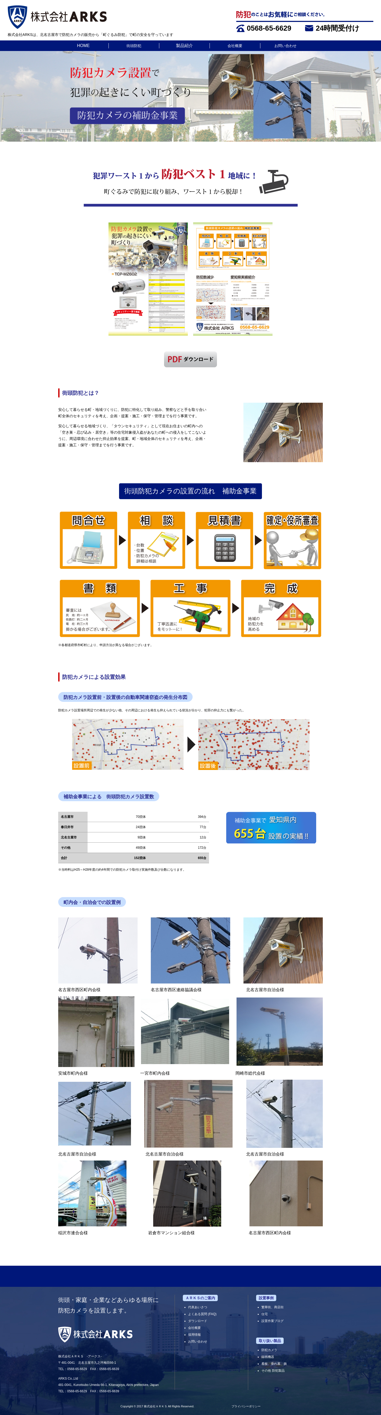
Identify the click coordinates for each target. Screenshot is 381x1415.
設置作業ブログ (272, 1321)
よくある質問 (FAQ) (202, 1314)
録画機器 (267, 1357)
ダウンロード (197, 1321)
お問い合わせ (285, 46)
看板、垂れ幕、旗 (274, 1364)
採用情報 (194, 1335)
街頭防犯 (133, 46)
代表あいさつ (197, 1307)
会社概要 (235, 46)
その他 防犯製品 (272, 1370)
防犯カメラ (269, 1350)
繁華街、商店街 (272, 1307)
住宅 (264, 1314)
